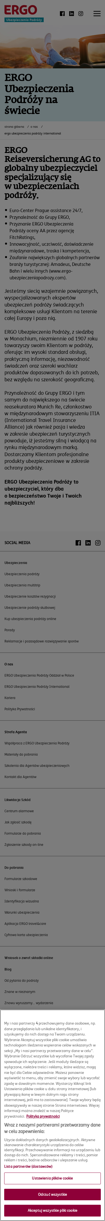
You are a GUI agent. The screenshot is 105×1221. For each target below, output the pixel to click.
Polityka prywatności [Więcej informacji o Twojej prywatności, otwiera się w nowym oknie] (43, 1116)
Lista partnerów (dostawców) (28, 1166)
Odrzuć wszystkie (52, 1194)
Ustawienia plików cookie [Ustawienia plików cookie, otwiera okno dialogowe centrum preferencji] (52, 1178)
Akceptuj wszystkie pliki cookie (52, 1210)
